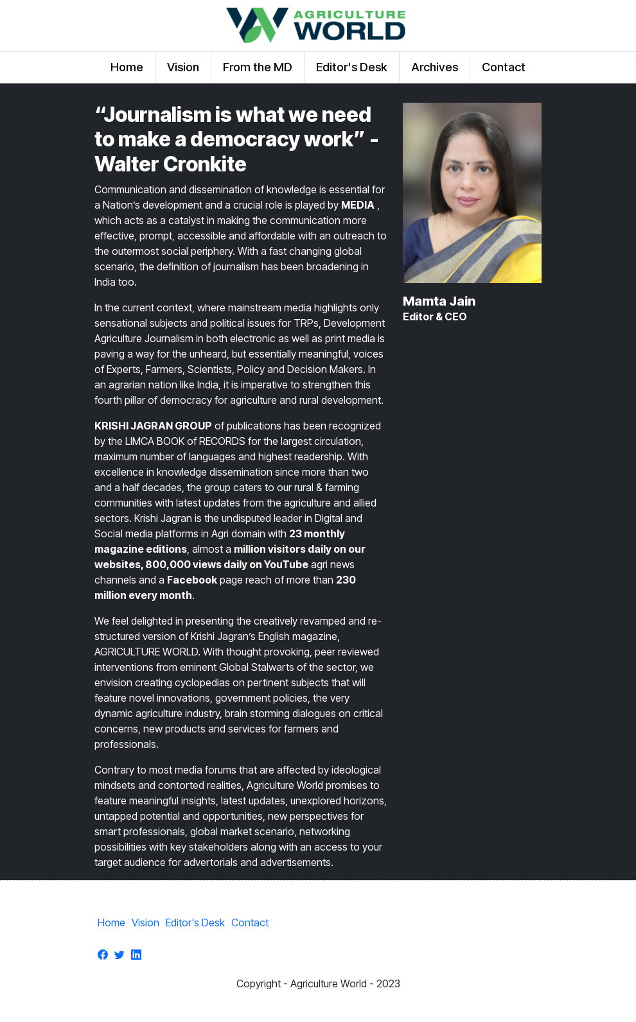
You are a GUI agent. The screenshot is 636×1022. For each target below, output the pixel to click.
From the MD (257, 67)
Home (126, 67)
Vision (183, 67)
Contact (504, 67)
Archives (434, 67)
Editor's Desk (351, 67)
